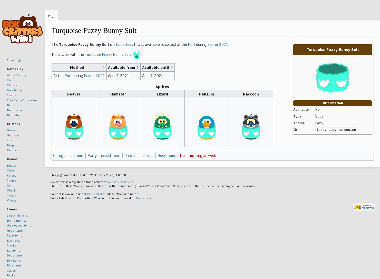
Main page (14, 60)
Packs (11, 275)
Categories (62, 155)
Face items (14, 235)
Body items (167, 155)
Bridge (11, 165)
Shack (11, 190)
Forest (11, 175)
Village (11, 200)
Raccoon (13, 150)
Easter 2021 (217, 44)
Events (11, 95)
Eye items (14, 240)
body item (124, 44)
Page (51, 16)
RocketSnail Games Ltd (118, 182)
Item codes (15, 110)
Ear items (13, 250)
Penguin (12, 145)
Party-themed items (104, 155)
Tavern (11, 195)
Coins (11, 80)
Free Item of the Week (22, 100)
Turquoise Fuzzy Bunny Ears (108, 54)
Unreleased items (19, 225)
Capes (11, 270)
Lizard (11, 140)
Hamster (13, 135)
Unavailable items (138, 155)
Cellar (11, 170)
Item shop (14, 115)
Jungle (11, 180)
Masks (11, 245)
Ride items (14, 265)
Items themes (17, 220)
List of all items (17, 215)
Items (79, 155)
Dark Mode (14, 90)
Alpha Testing (16, 75)
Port (191, 44)
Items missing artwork (198, 155)
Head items (15, 230)
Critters (12, 85)
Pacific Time (144, 198)
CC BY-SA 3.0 (96, 194)
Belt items (14, 260)
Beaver (11, 130)
